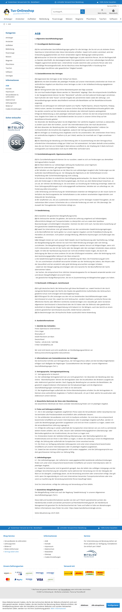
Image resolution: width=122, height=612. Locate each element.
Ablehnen (84, 605)
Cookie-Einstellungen (14, 113)
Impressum (10, 96)
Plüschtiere (10, 64)
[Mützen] (69, 19)
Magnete (9, 60)
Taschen (9, 68)
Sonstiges (9, 76)
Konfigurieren (113, 605)
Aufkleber (9, 45)
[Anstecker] (20, 19)
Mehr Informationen (58, 608)
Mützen (8, 57)
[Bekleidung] (44, 19)
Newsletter (49, 552)
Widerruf (9, 110)
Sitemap (48, 554)
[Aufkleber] (32, 19)
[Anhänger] (8, 19)
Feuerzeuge (10, 53)
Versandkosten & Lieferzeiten (12, 100)
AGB (7, 90)
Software (9, 72)
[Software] (113, 19)
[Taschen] (103, 19)
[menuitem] (112, 6)
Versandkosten (65, 589)
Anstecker (9, 41)
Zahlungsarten (11, 107)
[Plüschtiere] (91, 19)
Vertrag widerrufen (11, 552)
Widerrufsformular (11, 549)
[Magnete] (79, 19)
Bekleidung (10, 49)
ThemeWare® (80, 592)
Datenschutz (10, 104)
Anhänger (9, 38)
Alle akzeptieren (98, 605)
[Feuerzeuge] (57, 19)
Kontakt (8, 93)
